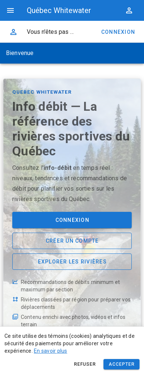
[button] (129, 10)
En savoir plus (50, 351)
